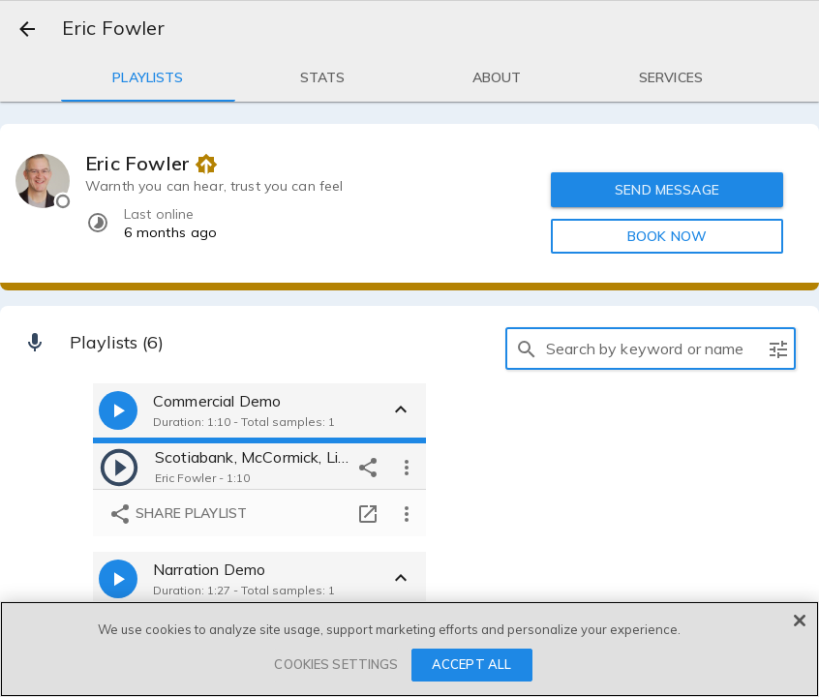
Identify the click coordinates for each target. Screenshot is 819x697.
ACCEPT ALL (471, 664)
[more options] (406, 466)
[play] (119, 466)
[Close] (799, 620)
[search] (526, 348)
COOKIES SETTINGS (336, 664)
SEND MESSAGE (668, 189)
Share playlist (177, 514)
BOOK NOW (667, 236)
